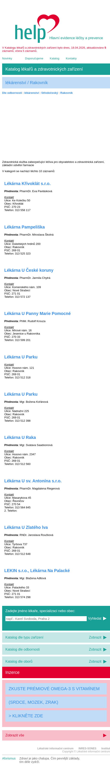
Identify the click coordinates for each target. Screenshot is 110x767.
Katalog (54, 58)
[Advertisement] (56, 127)
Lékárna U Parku (21, 357)
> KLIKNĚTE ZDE (26, 715)
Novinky (7, 58)
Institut (105, 748)
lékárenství (31, 92)
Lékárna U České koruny (28, 270)
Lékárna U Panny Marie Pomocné (37, 313)
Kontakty (71, 58)
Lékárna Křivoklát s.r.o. (27, 183)
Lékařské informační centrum (55, 748)
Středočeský (49, 92)
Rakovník (66, 92)
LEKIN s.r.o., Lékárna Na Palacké (37, 570)
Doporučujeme (34, 58)
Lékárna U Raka (20, 437)
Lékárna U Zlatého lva (26, 527)
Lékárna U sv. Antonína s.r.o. (33, 480)
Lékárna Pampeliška (24, 227)
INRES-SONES (87, 748)
